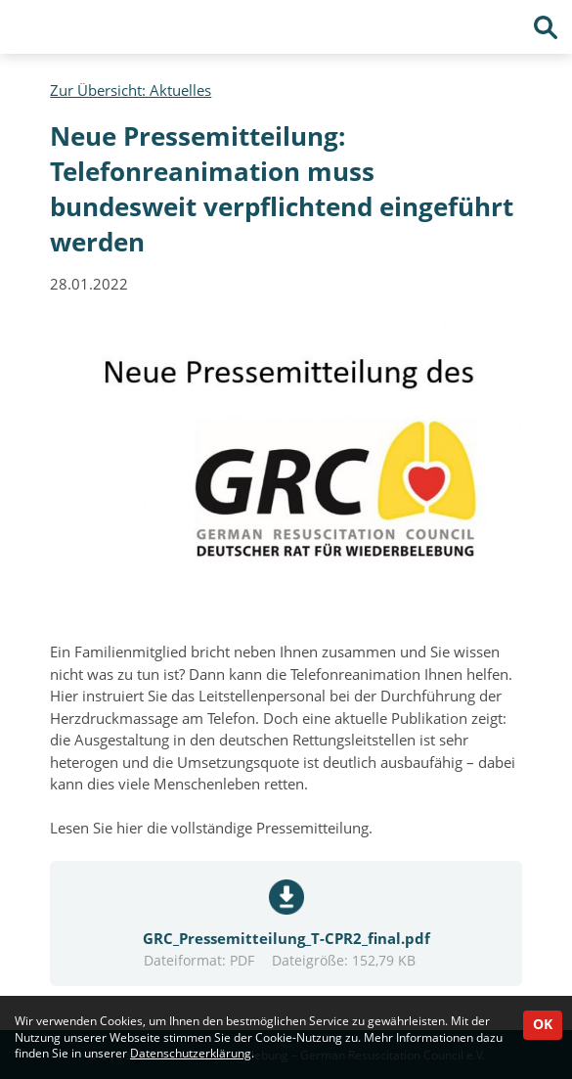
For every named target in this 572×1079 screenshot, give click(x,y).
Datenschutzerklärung (190, 1053)
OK (542, 1024)
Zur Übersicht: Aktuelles (130, 90)
